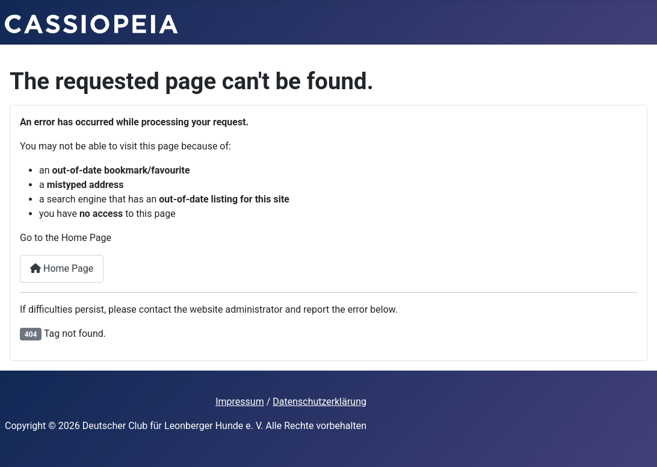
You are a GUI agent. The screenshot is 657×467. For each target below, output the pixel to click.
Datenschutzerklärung (319, 401)
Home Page (61, 268)
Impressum (239, 401)
